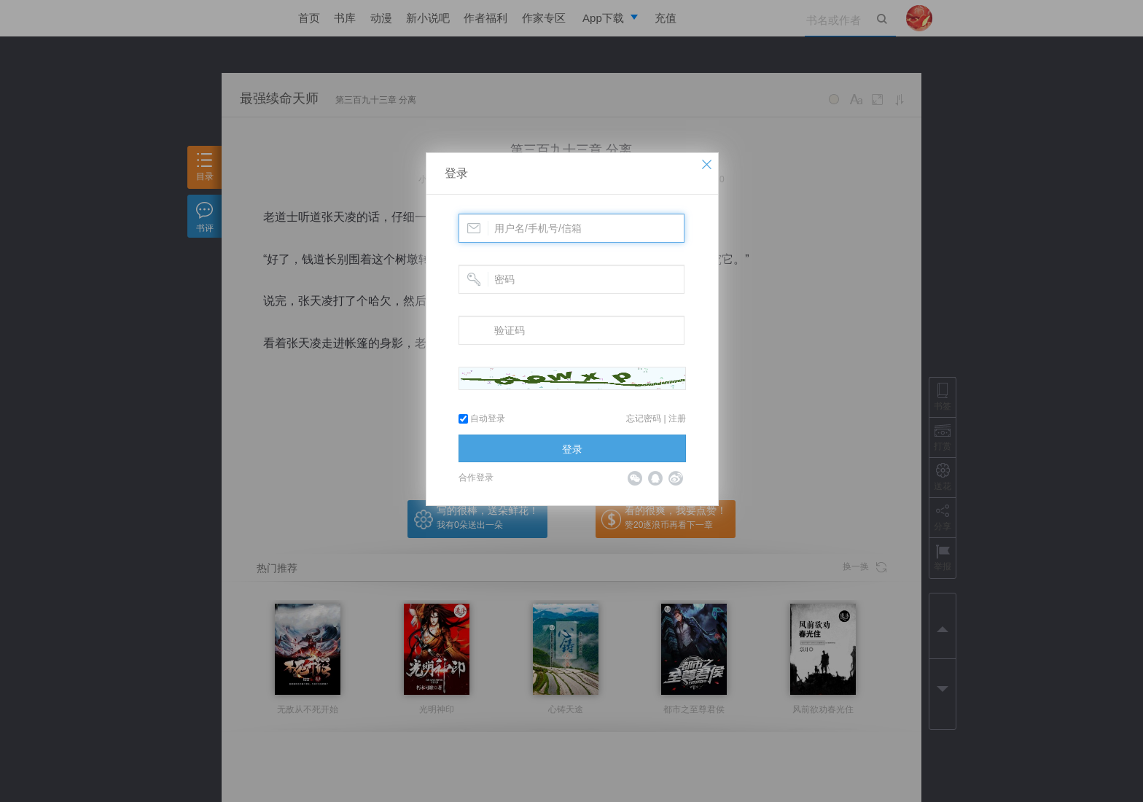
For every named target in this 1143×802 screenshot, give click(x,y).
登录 (456, 173)
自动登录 (482, 418)
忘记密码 (643, 418)
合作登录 (476, 477)
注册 (677, 418)
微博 (675, 478)
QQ (655, 478)
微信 (635, 478)
